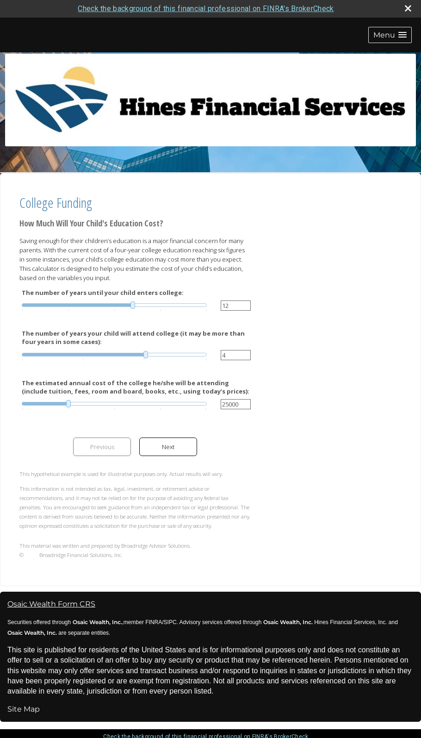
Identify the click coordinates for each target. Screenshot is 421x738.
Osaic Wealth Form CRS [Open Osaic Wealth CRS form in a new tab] (51, 604)
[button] (390, 35)
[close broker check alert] (408, 8)
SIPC (170, 622)
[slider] (114, 305)
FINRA (153, 622)
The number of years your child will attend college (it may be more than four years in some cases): (133, 337)
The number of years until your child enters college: (103, 292)
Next (168, 447)
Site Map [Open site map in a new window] (23, 709)
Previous (102, 447)
